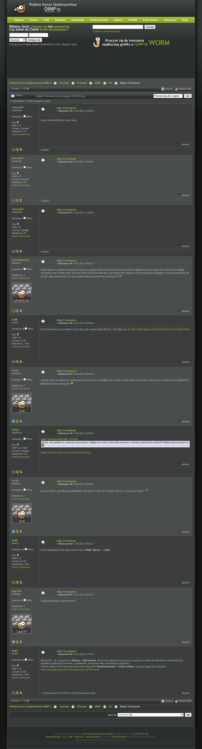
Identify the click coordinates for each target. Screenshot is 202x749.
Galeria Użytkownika (21, 134)
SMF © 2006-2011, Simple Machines (84, 737)
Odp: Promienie (66, 108)
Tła (110, 83)
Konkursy (170, 20)
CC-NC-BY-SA (141, 733)
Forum (34, 20)
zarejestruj (61, 26)
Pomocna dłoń (99, 20)
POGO (15, 429)
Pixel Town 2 (150, 20)
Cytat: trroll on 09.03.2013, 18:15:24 (59, 439)
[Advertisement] (83, 67)
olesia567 (18, 107)
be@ (14, 319)
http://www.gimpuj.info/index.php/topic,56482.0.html (160, 329)
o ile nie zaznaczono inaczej (97, 733)
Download (77, 20)
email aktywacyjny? (54, 29)
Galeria (118, 20)
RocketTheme (119, 736)
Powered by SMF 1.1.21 (56, 737)
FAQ (46, 20)
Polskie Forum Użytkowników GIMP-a (30, 83)
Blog (185, 20)
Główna (19, 20)
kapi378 (17, 591)
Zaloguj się (39, 26)
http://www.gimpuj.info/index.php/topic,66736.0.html (70, 669)
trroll (15, 370)
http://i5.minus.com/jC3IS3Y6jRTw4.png (69, 452)
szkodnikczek (20, 260)
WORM (132, 20)
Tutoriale (60, 20)
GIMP (98, 83)
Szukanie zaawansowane (106, 31)
